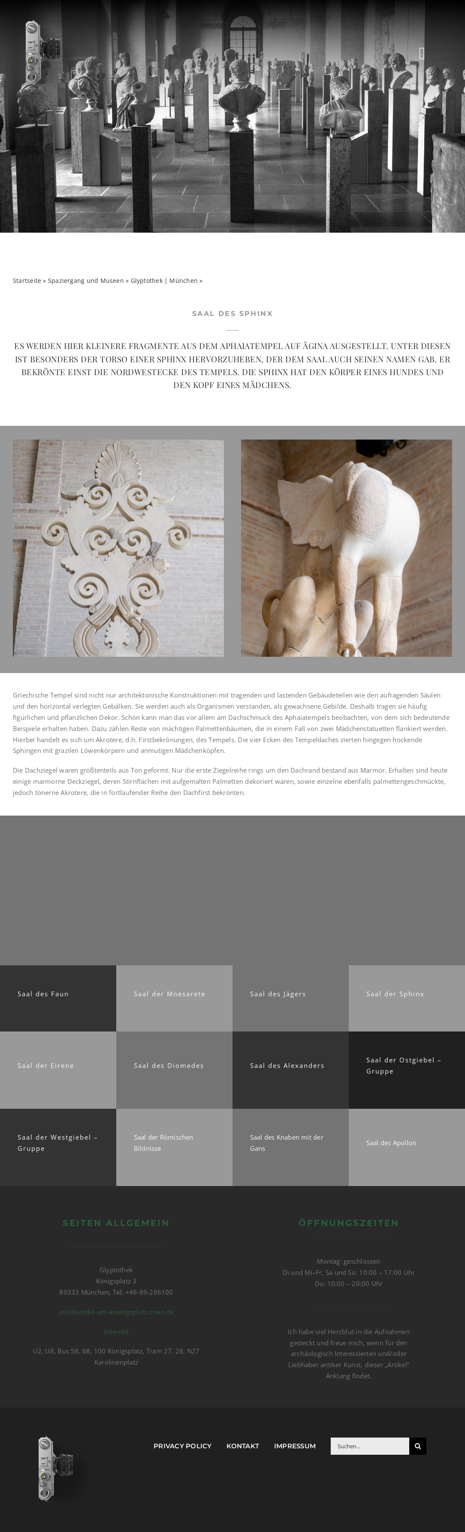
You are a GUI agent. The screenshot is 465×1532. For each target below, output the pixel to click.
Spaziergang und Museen (86, 280)
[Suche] (417, 1446)
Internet (116, 1331)
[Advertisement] (232, 889)
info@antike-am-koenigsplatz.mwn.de (116, 1312)
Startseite (27, 280)
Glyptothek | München (164, 280)
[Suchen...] (370, 1446)
